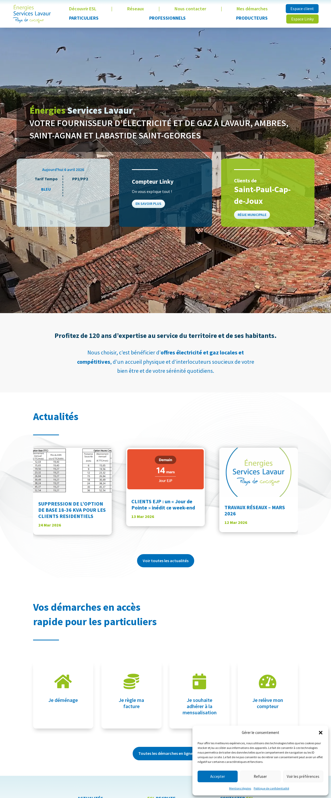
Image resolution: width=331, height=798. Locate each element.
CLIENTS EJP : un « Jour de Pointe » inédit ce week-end (163, 504)
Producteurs (252, 18)
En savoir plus (149, 203)
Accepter (217, 776)
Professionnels (167, 18)
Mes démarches (252, 9)
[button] (320, 732)
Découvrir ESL (82, 9)
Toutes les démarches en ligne (165, 753)
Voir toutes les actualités (166, 560)
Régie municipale (252, 213)
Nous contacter (190, 9)
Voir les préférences (303, 776)
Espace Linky (302, 18)
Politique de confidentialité (271, 788)
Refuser (260, 776)
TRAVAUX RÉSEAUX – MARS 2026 (254, 510)
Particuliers (84, 18)
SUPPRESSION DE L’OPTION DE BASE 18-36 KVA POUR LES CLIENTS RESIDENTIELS (72, 509)
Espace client (302, 8)
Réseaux (135, 9)
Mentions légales (240, 788)
